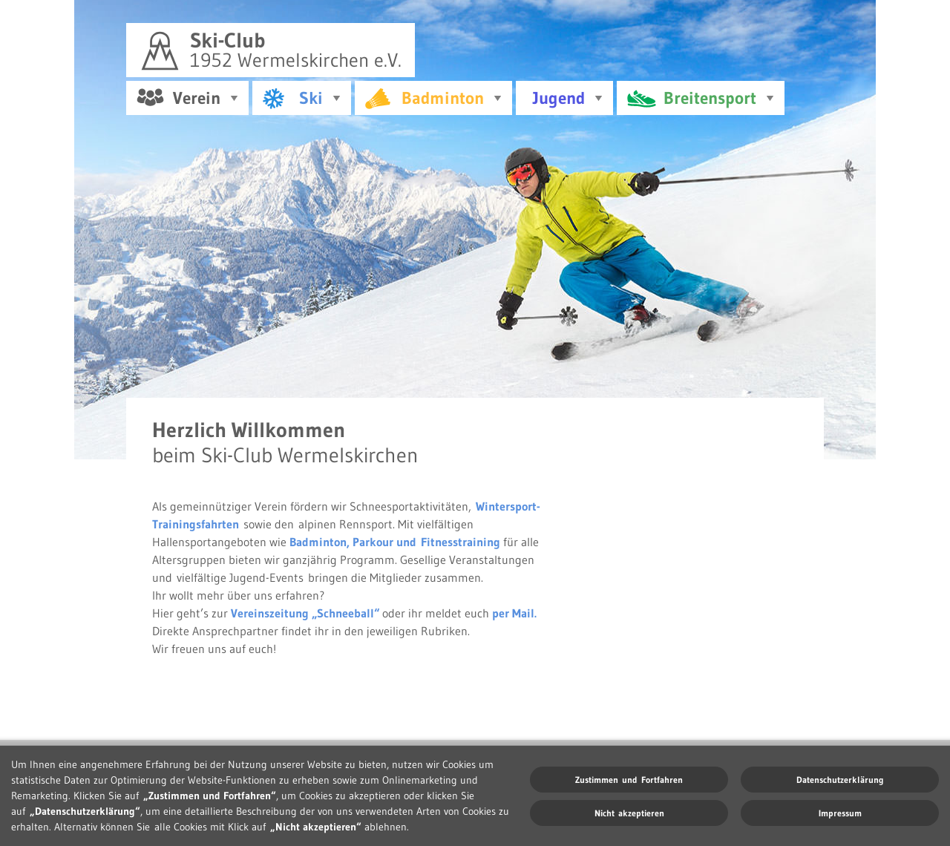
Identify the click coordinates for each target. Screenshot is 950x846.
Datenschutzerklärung (840, 779)
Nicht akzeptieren (629, 813)
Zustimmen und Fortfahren (629, 779)
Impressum (840, 813)
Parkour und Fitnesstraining (426, 539)
